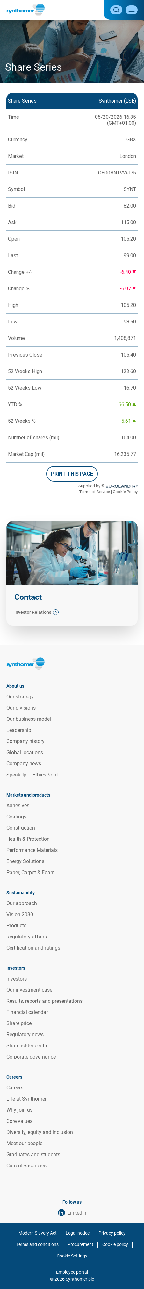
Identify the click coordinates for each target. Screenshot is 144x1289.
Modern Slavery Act (37, 1233)
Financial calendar (27, 1012)
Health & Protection (28, 839)
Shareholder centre (27, 1046)
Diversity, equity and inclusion (39, 1132)
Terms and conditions (37, 1244)
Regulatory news (25, 1034)
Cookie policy (115, 1244)
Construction (20, 828)
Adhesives (17, 806)
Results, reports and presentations (44, 1001)
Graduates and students (33, 1154)
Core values (19, 1121)
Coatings (16, 817)
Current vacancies (26, 1166)
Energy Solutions (25, 861)
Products (16, 926)
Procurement (80, 1244)
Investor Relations (32, 612)
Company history (25, 741)
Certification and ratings (33, 948)
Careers (14, 1088)
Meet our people (24, 1143)
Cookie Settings (72, 1255)
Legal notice (78, 1233)
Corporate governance (31, 1057)
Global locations (24, 752)
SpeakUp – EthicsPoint (32, 775)
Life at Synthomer (26, 1099)
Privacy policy (112, 1233)
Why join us (19, 1110)
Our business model (28, 719)
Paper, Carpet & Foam (30, 872)
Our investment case (29, 990)
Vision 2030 (19, 914)
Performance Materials (32, 850)
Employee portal (72, 1272)
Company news (23, 764)
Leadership (18, 730)
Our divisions (21, 708)
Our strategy (20, 697)
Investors (16, 979)
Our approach (21, 903)
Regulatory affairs (26, 937)
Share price (19, 1023)
